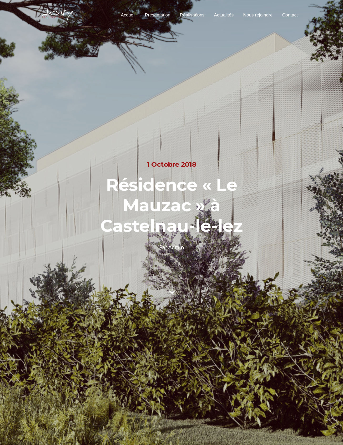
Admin (176, 247)
